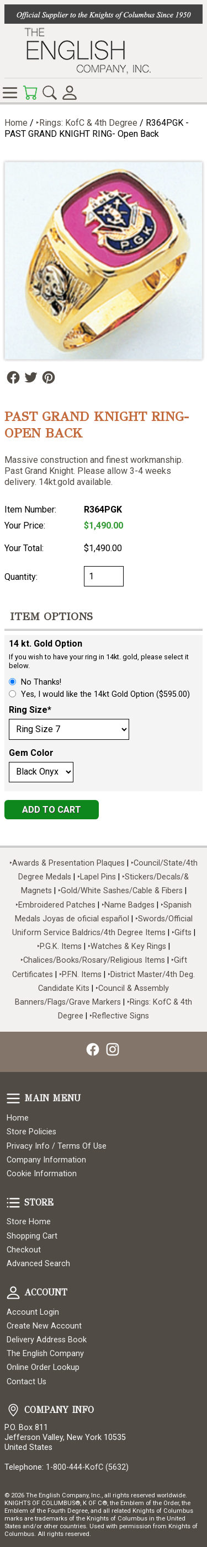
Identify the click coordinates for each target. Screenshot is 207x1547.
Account (13, 1292)
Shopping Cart (32, 1236)
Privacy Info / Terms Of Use (57, 1146)
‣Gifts (183, 932)
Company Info (13, 1410)
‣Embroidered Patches (56, 905)
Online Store (10, 93)
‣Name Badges (128, 905)
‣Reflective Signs (119, 1016)
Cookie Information (42, 1173)
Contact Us (26, 1381)
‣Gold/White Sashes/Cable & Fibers (120, 890)
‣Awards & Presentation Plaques (67, 863)
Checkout (24, 1250)
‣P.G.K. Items (59, 946)
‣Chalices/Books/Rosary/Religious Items (92, 960)
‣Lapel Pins (97, 877)
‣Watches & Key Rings (127, 946)
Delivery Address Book (47, 1340)
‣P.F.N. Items (80, 974)
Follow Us (13, 377)
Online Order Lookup (43, 1367)
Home (16, 123)
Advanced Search (38, 1263)
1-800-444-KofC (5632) (87, 1467)
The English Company (45, 1353)
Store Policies (31, 1132)
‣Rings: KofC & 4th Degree (88, 123)
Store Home (29, 1221)
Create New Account (44, 1326)
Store (13, 1203)
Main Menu (13, 1098)
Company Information (46, 1160)
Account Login (33, 1312)
